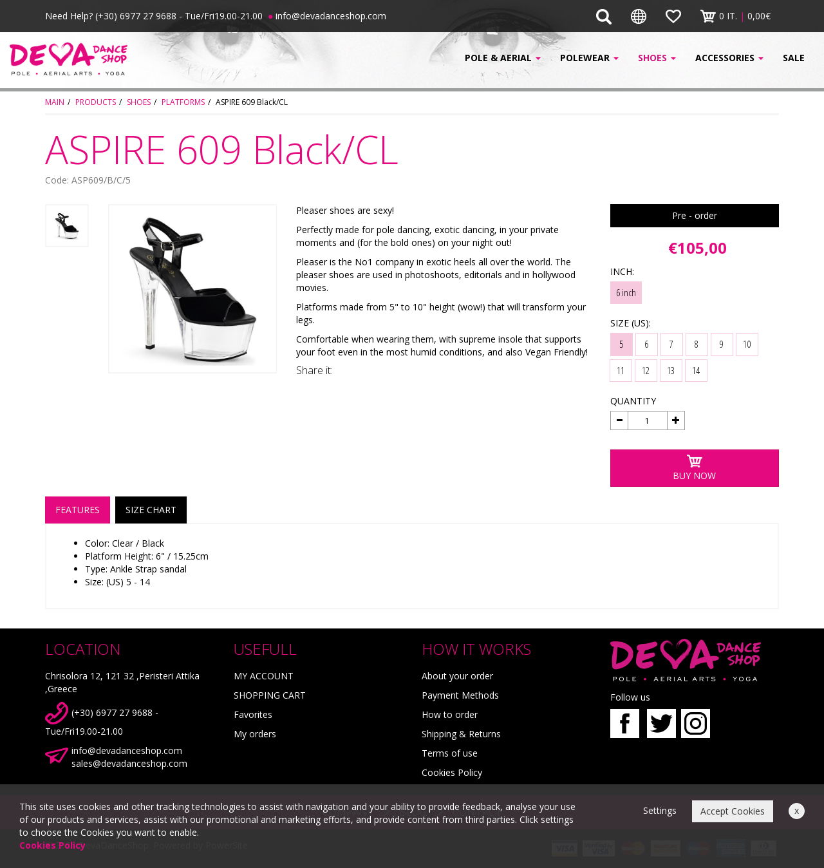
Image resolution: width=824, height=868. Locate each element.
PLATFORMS (183, 102)
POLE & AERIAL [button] (503, 58)
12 (646, 370)
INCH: (622, 271)
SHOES (139, 102)
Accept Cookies (732, 811)
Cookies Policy (452, 772)
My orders (255, 734)
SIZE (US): (630, 323)
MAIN (54, 102)
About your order (457, 676)
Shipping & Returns (461, 734)
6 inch (626, 292)
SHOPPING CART (270, 695)
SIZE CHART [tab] (151, 510)
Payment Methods (460, 695)
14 (696, 370)
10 (747, 343)
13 (671, 370)
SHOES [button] (657, 58)
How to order (450, 714)
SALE (794, 58)
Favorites (253, 714)
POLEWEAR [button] (589, 58)
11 (620, 370)
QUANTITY (633, 401)
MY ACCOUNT (264, 676)
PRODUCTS (95, 102)
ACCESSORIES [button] (729, 58)
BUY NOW (694, 468)
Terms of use (450, 753)
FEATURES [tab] (77, 510)
